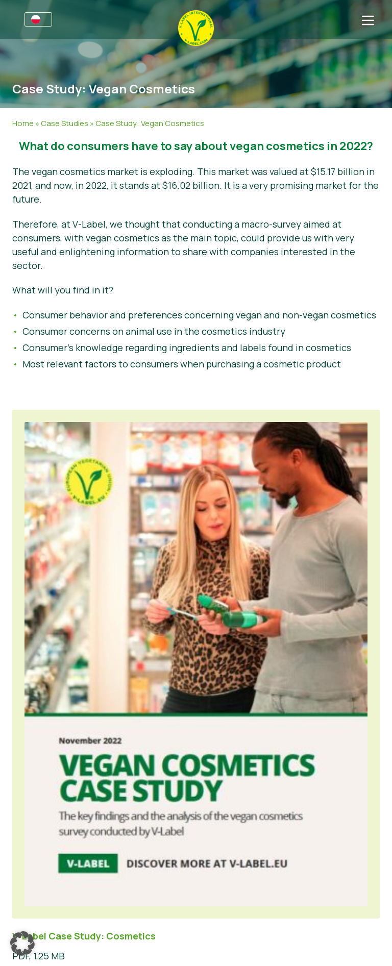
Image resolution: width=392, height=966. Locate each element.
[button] (22, 943)
